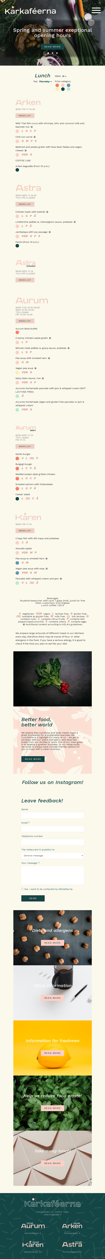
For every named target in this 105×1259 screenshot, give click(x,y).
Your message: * (30, 863)
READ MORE (33, 759)
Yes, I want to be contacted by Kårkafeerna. (48, 889)
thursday (44, 81)
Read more (52, 942)
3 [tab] (56, 53)
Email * (25, 822)
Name (24, 809)
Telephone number (32, 836)
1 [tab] (48, 53)
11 (63, 76)
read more (52, 46)
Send (33, 898)
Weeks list (25, 116)
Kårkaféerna (30, 10)
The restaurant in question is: (38, 849)
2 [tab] (52, 53)
